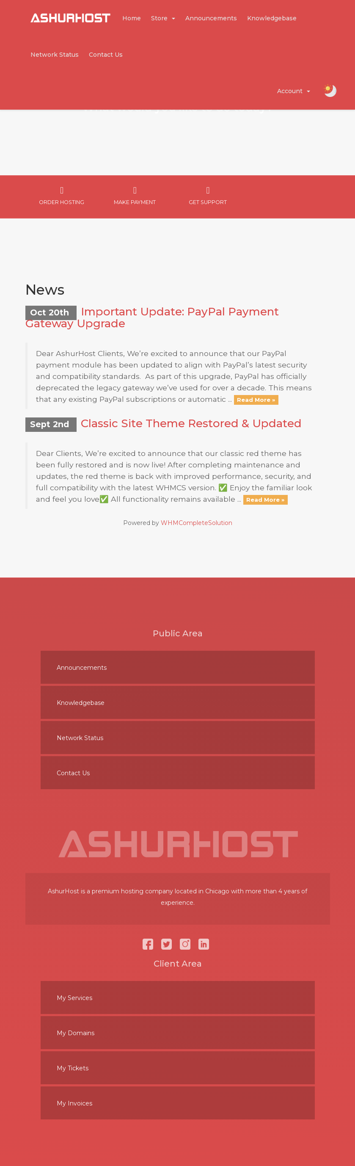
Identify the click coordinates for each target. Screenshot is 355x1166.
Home (131, 18)
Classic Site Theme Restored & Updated (191, 423)
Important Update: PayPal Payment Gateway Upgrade (152, 318)
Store (163, 18)
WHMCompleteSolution (196, 523)
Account (293, 91)
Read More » (256, 399)
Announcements (211, 18)
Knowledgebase (272, 18)
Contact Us (106, 54)
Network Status (54, 54)
